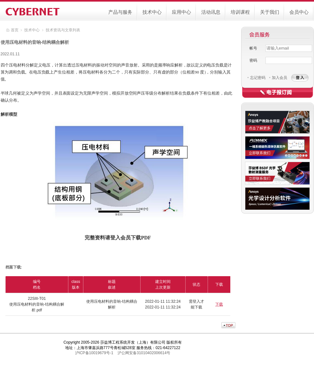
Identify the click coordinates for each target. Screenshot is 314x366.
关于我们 (269, 12)
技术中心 (152, 12)
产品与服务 (120, 12)
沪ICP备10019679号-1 (94, 353)
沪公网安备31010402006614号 (144, 353)
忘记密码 (257, 77)
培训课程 (240, 12)
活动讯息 (210, 12)
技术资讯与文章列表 (63, 30)
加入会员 (279, 77)
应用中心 (181, 12)
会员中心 (299, 12)
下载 (219, 304)
